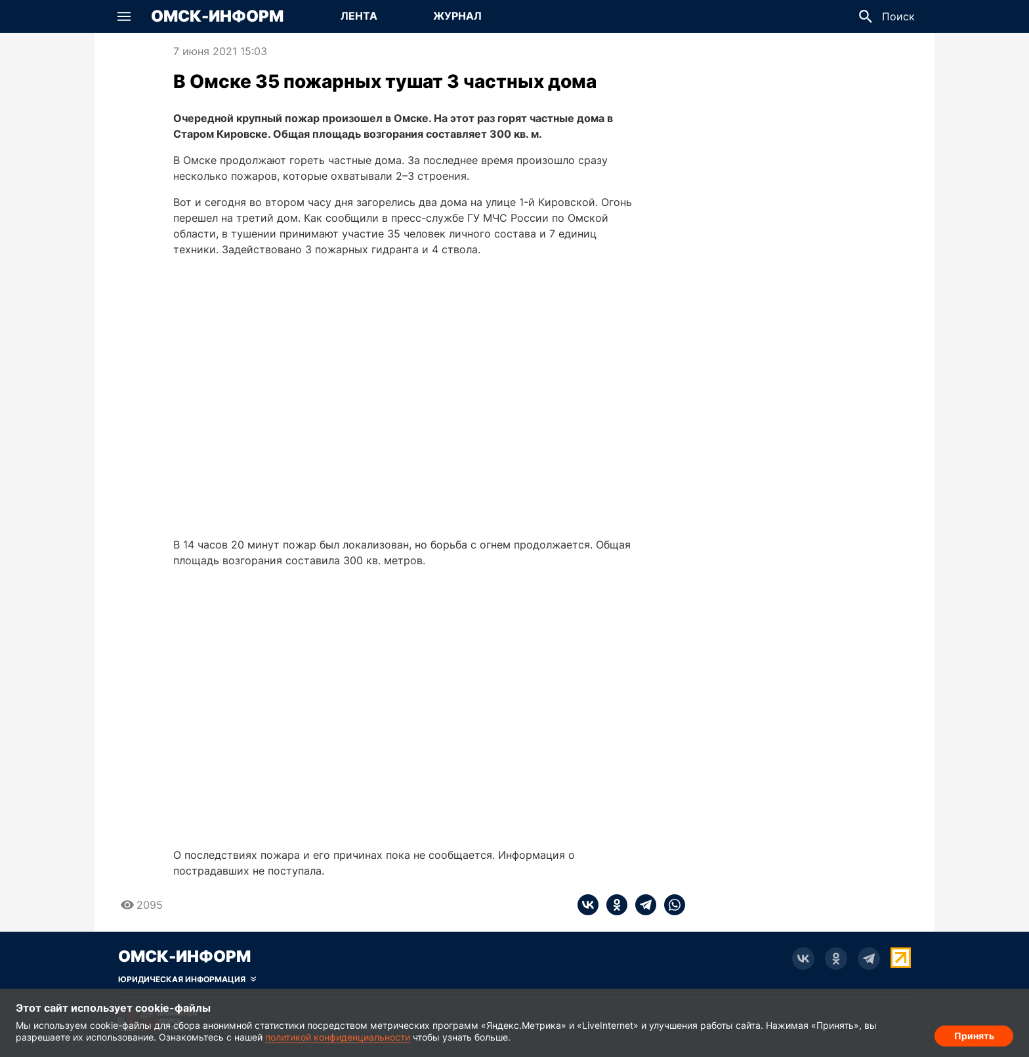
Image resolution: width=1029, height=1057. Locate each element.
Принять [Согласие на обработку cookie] (974, 1034)
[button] (124, 16)
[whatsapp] (670, 904)
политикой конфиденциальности (337, 1037)
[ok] (612, 904)
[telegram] (641, 904)
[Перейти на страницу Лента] (359, 16)
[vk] (588, 904)
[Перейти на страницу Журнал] (457, 16)
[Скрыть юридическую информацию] (187, 979)
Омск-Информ (217, 16)
